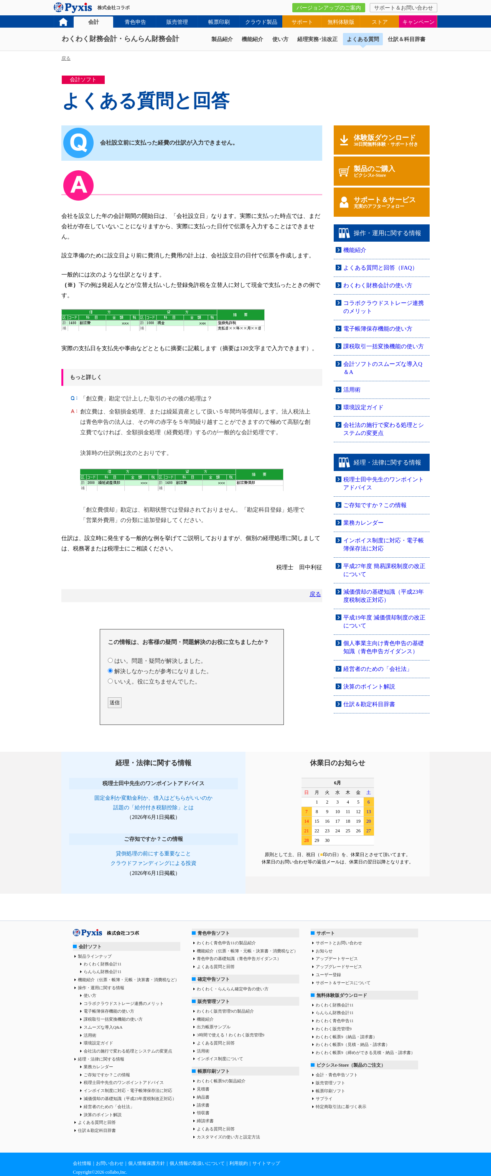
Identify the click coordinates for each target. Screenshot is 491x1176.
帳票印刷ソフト (214, 1071)
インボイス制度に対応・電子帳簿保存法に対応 (128, 1090)
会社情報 (82, 1163)
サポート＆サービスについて (343, 982)
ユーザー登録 (328, 974)
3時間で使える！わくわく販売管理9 (230, 1035)
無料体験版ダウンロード (341, 995)
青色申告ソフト (214, 933)
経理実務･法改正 (317, 39)
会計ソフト (90, 946)
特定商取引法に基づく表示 (341, 1106)
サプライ (324, 1098)
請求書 (203, 1105)
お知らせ (324, 951)
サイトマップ (266, 1163)
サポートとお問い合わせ (339, 942)
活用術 (352, 390)
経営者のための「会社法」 (377, 669)
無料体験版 (341, 22)
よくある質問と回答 (97, 1122)
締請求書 (205, 1120)
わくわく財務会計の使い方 (377, 285)
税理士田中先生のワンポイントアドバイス (124, 1082)
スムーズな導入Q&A (103, 1027)
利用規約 (238, 1163)
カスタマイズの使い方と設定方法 (228, 1137)
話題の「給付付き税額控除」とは (153, 807)
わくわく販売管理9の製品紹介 (225, 1011)
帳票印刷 (219, 22)
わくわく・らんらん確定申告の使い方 (233, 989)
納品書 (203, 1097)
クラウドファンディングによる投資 (153, 863)
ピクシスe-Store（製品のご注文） (351, 1065)
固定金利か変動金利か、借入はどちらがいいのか (153, 798)
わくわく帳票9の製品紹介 (221, 1081)
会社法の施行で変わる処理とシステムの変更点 (128, 1051)
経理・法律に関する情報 (101, 1059)
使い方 (280, 39)
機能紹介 (252, 39)
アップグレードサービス (339, 966)
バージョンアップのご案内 (329, 8)
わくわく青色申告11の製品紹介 (226, 942)
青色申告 (135, 22)
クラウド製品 (261, 22)
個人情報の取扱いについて (197, 1163)
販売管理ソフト (214, 1001)
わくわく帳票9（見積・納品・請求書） (353, 1044)
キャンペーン (418, 22)
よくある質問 (363, 39)
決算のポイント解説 (369, 687)
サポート (302, 22)
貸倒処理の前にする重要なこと (153, 853)
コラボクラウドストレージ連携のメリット (124, 1003)
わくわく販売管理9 (334, 1028)
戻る (66, 58)
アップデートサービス (337, 958)
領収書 (203, 1112)
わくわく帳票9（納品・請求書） (346, 1036)
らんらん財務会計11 (103, 971)
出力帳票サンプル (214, 1026)
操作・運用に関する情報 (101, 987)
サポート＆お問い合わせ (403, 8)
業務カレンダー (363, 523)
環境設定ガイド (363, 407)
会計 (93, 22)
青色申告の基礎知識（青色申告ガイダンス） (239, 958)
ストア (380, 22)
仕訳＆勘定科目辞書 (369, 704)
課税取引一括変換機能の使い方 (383, 346)
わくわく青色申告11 (335, 1020)
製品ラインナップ (95, 956)
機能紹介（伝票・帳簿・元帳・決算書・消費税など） (128, 979)
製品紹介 (222, 39)
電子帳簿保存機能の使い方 (377, 329)
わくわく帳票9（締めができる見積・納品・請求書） (365, 1052)
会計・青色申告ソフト (337, 1074)
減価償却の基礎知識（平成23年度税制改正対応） (130, 1098)
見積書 (203, 1089)
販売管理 (177, 22)
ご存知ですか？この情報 (375, 505)
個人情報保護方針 (146, 1163)
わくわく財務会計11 (103, 964)
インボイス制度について (220, 1058)
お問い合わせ (110, 1163)
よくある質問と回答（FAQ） (380, 268)
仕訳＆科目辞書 (406, 39)
